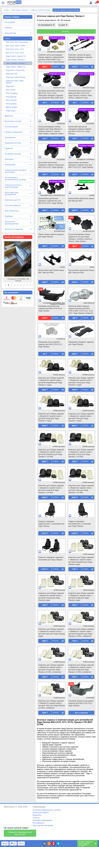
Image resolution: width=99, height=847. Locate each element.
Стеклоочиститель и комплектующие (13, 186)
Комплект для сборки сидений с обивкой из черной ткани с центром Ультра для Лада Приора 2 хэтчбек (81, 453)
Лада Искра (11, 111)
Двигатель (9, 116)
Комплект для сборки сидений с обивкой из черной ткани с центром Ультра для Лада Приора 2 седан (81, 381)
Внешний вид (10, 33)
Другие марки (11, 107)
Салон (7, 38)
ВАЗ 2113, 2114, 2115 (15, 53)
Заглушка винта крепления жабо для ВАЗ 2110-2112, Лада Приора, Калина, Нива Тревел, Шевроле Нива (80, 94)
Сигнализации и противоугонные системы (15, 178)
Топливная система (13, 154)
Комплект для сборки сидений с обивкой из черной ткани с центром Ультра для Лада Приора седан (51, 596)
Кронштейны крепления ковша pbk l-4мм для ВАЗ (51, 271)
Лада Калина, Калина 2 (15, 60)
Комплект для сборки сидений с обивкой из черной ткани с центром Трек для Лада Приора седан (51, 632)
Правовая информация (42, 820)
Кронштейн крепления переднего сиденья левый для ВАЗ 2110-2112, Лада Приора (51, 164)
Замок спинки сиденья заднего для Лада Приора (51, 235)
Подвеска (9, 148)
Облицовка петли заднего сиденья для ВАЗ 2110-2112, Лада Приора (50, 344)
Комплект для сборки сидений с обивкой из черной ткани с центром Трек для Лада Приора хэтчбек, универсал (51, 704)
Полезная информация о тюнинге (47, 810)
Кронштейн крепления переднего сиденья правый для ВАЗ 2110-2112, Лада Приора (79, 130)
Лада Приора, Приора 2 (16, 63)
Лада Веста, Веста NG (15, 70)
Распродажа (10, 22)
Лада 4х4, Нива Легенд (15, 77)
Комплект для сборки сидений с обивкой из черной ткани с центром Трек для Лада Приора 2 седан (81, 417)
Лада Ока (10, 86)
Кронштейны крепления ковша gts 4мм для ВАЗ (81, 199)
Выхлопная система (13, 121)
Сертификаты (38, 823)
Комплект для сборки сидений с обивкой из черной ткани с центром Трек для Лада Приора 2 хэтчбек (81, 489)
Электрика (9, 159)
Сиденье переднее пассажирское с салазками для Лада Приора (79, 523)
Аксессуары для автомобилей (11, 193)
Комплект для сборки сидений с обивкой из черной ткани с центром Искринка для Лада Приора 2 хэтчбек (51, 453)
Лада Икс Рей (11, 74)
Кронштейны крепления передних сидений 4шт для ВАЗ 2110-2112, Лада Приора (50, 200)
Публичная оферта (41, 812)
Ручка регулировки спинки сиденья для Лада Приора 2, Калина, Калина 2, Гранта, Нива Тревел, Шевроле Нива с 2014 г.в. (51, 130)
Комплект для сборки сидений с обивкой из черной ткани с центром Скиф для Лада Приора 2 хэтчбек (51, 489)
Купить (56, 67)
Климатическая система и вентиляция (15, 171)
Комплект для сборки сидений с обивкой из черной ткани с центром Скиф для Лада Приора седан (81, 596)
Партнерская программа (43, 825)
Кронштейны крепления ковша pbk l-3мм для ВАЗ (81, 271)
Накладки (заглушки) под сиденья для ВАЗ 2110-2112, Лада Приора (50, 308)
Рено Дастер (11, 97)
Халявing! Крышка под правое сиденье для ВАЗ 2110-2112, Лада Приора (81, 703)
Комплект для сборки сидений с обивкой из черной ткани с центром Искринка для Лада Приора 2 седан (51, 381)
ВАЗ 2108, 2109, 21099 (15, 46)
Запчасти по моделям (14, 229)
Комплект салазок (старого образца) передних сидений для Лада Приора (80, 57)
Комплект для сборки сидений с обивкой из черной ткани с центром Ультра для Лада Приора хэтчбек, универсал (51, 668)
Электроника (10, 165)
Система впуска (11, 127)
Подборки (9, 216)
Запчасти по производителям (11, 223)
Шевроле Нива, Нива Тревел (14, 82)
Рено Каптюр (11, 100)
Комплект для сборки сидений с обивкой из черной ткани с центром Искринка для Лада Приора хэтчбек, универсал (81, 632)
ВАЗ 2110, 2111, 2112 (15, 49)
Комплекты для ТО (12, 200)
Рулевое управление (13, 132)
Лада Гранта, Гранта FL (16, 56)
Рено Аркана (11, 104)
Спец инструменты (12, 205)
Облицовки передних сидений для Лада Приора (81, 343)
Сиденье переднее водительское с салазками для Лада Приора (51, 523)
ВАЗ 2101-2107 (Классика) (17, 42)
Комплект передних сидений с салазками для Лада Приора (51, 558)
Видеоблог (37, 815)
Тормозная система (13, 143)
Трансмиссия (10, 137)
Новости (36, 818)
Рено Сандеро (12, 93)
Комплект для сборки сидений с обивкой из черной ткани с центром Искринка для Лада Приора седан (81, 560)
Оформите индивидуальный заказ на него (20, 833)
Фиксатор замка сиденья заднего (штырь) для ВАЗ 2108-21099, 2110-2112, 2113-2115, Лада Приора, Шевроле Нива (80, 310)
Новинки (8, 28)
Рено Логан (10, 90)
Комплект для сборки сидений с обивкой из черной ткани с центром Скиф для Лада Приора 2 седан (51, 417)
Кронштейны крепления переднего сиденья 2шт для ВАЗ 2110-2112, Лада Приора (80, 164)
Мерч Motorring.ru (12, 211)
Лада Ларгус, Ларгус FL (15, 67)
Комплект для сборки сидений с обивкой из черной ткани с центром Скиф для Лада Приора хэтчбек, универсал (81, 668)
